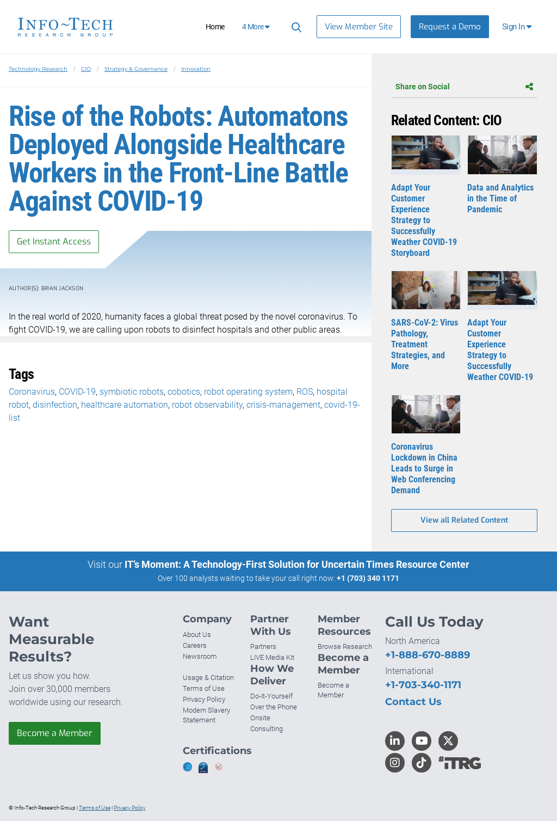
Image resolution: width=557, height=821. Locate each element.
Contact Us (413, 702)
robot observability (207, 405)
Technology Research (38, 68)
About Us (197, 634)
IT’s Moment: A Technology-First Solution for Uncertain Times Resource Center (297, 564)
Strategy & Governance (136, 68)
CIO (86, 68)
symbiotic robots (132, 392)
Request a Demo (450, 26)
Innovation (196, 68)
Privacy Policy (204, 699)
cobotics (184, 392)
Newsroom (200, 656)
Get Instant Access (54, 241)
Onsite (260, 718)
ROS (304, 392)
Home (215, 26)
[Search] (295, 27)
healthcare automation (124, 405)
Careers (195, 645)
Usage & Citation (208, 677)
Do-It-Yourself (271, 696)
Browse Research (345, 646)
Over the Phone (273, 707)
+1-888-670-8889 (427, 655)
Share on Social (464, 86)
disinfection (55, 405)
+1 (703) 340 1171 (368, 578)
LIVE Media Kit (272, 657)
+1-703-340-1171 (423, 685)
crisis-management (283, 405)
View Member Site (359, 26)
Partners (263, 646)
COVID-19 (77, 392)
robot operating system (248, 392)
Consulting (266, 729)
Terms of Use (204, 688)
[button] (518, 27)
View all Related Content (464, 520)
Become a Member (54, 733)
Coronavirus (32, 392)
